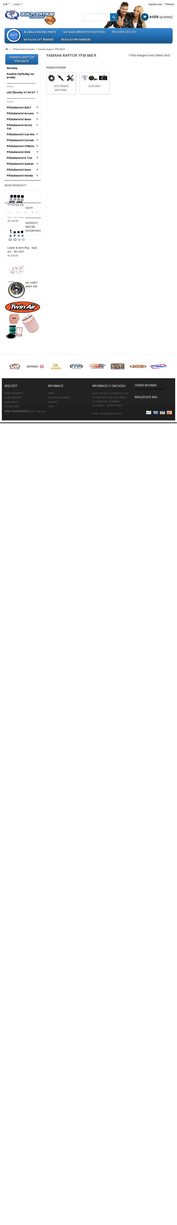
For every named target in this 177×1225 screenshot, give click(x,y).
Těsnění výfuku (17, 732)
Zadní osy (13, 767)
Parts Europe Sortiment (15, 395)
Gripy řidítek (15, 556)
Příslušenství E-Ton (19, 158)
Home (51, 1180)
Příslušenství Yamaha (21, 232)
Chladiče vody (16, 515)
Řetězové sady (16, 708)
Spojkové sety (16, 726)
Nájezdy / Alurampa (20, 583)
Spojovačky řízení (18, 720)
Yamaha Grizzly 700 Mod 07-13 (21, 336)
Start (13, 35)
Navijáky (12, 577)
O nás (51, 1194)
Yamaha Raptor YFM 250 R (19, 255)
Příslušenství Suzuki (20, 220)
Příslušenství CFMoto (20, 146)
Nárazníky (13, 589)
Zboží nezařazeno (18, 358)
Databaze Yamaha (18, 352)
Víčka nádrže (15, 749)
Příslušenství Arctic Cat (19, 126)
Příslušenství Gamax (20, 163)
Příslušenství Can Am (20, 134)
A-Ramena (14, 448)
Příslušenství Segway (21, 208)
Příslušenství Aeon (19, 119)
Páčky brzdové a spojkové (17, 468)
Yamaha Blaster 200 (19, 238)
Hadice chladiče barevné (17, 563)
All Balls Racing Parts (21, 373)
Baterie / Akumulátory (21, 460)
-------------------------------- (21, 84)
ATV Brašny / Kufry (19, 454)
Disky (10, 433)
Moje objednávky (14, 1180)
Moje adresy (11, 1189)
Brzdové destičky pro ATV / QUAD (20, 477)
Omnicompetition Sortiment (18, 386)
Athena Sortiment (19, 379)
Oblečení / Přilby (17, 631)
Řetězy (11, 702)
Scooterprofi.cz (17, 785)
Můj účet (11, 1173)
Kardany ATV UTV (18, 613)
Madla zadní (15, 571)
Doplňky (12, 287)
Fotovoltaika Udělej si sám (21, 822)
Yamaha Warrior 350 (19, 243)
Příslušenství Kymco (20, 190)
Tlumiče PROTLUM (19, 737)
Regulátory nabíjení (75, 39)
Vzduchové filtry (17, 761)
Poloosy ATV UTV (124, 32)
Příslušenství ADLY (19, 107)
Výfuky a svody (17, 755)
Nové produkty (15, 851)
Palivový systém (17, 652)
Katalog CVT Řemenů (39, 39)
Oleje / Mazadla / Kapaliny (18, 638)
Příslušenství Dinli (18, 152)
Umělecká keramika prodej (20, 831)
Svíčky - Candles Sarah (21, 839)
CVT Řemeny (15, 521)
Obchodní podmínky (59, 1185)
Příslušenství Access (20, 113)
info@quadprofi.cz (111, 1201)
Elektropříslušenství (20, 550)
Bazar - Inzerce (17, 809)
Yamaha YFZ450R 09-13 (21, 306)
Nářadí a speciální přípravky (18, 605)
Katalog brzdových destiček (84, 32)
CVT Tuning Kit (16, 526)
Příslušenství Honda (20, 175)
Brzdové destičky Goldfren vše (18, 486)
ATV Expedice (16, 815)
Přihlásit (169, 4)
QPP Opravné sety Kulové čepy (19, 405)
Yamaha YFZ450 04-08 (20, 301)
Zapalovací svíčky (18, 773)
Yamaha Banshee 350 (20, 249)
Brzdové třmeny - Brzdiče (18, 501)
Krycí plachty (15, 625)
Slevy (8, 978)
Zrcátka (12, 779)
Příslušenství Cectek (20, 140)
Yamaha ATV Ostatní (19, 312)
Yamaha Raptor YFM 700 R (19, 294)
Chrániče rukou (17, 532)
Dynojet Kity (15, 544)
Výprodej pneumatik (20, 422)
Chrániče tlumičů (18, 538)
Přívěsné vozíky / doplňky (18, 671)
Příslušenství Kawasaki (15, 183)
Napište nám (155, 4)
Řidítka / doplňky (18, 714)
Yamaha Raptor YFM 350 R (19, 264)
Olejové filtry (15, 646)
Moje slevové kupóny (16, 1198)
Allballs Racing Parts (40, 32)
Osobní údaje (12, 1194)
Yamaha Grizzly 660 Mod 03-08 (21, 327)
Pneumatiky (15, 427)
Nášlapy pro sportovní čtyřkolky (21, 596)
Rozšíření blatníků (18, 684)
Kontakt (52, 1189)
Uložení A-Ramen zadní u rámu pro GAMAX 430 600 (22, 954)
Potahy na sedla (17, 663)
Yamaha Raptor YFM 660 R (20, 274)
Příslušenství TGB (18, 226)
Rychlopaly (14, 696)
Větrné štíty (14, 743)
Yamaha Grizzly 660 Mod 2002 (21, 318)
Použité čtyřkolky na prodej (20, 75)
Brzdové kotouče (18, 494)
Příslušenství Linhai (19, 196)
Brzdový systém (17, 509)
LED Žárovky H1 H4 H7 (21, 92)
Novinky (12, 68)
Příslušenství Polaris (20, 202)
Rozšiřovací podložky (20, 690)
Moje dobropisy (13, 1185)
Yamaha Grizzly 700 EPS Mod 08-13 (21, 344)
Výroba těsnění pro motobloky (19, 801)
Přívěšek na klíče (18, 679)
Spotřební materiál (18, 282)
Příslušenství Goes (19, 169)
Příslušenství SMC (18, 214)
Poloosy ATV (15, 658)
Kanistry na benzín (19, 619)
